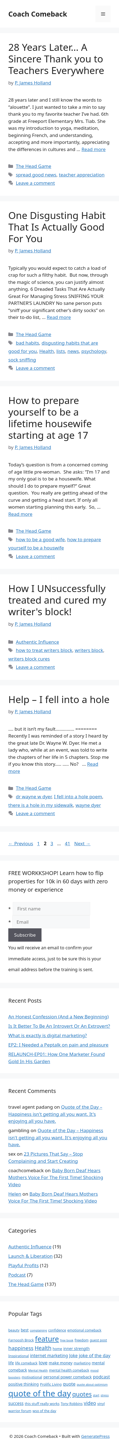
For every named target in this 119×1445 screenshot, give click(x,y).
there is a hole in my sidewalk (40, 805)
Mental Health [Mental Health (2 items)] (38, 1370)
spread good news (36, 174)
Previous (20, 843)
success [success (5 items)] (16, 1403)
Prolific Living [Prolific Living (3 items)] (50, 1384)
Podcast (17, 1275)
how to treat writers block (44, 650)
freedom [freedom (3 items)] (82, 1340)
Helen (14, 1194)
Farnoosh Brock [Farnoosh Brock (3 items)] (21, 1340)
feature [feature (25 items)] (47, 1338)
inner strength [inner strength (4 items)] (76, 1348)
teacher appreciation (82, 174)
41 (67, 843)
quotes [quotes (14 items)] (82, 1394)
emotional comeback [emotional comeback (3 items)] (84, 1330)
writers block (89, 650)
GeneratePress (95, 1436)
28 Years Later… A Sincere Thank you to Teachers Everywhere (56, 59)
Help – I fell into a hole (59, 699)
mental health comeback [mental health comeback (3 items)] (69, 1370)
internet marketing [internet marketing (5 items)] (49, 1356)
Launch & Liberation (30, 1256)
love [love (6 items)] (43, 1362)
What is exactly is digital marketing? (47, 1035)
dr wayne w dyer (33, 796)
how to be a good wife (40, 539)
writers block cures (29, 659)
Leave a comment (35, 183)
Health (46, 351)
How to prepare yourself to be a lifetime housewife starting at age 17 (50, 418)
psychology (93, 351)
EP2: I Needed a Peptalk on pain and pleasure (58, 1045)
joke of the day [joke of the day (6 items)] (94, 1355)
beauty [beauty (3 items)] (14, 1330)
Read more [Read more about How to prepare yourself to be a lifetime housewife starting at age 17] (20, 514)
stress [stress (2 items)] (104, 1395)
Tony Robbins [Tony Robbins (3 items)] (72, 1403)
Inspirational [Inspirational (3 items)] (18, 1356)
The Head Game (33, 166)
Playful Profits (23, 1265)
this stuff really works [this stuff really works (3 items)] (42, 1403)
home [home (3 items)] (57, 1348)
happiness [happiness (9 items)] (20, 1348)
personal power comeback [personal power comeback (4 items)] (67, 1377)
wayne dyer (88, 805)
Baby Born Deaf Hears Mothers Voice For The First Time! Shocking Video (55, 1177)
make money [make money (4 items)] (61, 1362)
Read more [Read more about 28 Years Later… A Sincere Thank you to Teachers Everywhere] (94, 149)
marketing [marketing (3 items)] (82, 1363)
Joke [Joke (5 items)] (73, 1356)
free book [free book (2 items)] (66, 1340)
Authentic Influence (37, 642)
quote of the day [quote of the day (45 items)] (39, 1393)
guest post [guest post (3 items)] (98, 1340)
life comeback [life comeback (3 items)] (26, 1363)
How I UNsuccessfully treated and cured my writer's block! (57, 600)
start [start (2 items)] (96, 1395)
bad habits (27, 343)
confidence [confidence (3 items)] (57, 1330)
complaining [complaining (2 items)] (38, 1330)
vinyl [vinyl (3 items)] (101, 1403)
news (73, 351)
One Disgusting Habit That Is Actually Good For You (57, 227)
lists (60, 351)
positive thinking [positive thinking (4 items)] (23, 1384)
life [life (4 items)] (11, 1362)
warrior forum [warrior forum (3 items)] (19, 1411)
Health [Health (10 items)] (43, 1348)
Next (82, 843)
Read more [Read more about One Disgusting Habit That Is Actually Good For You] (59, 317)
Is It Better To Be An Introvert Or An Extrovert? (59, 1026)
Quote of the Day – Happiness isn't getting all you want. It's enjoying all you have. (55, 1114)
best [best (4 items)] (25, 1330)
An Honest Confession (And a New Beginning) (58, 1016)
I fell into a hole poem (78, 796)
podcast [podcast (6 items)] (101, 1376)
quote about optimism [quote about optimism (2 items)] (92, 1384)
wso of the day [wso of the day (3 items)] (44, 1411)
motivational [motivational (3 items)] (32, 1377)
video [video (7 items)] (90, 1403)
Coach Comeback (37, 14)
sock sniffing (22, 359)
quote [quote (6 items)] (69, 1384)
